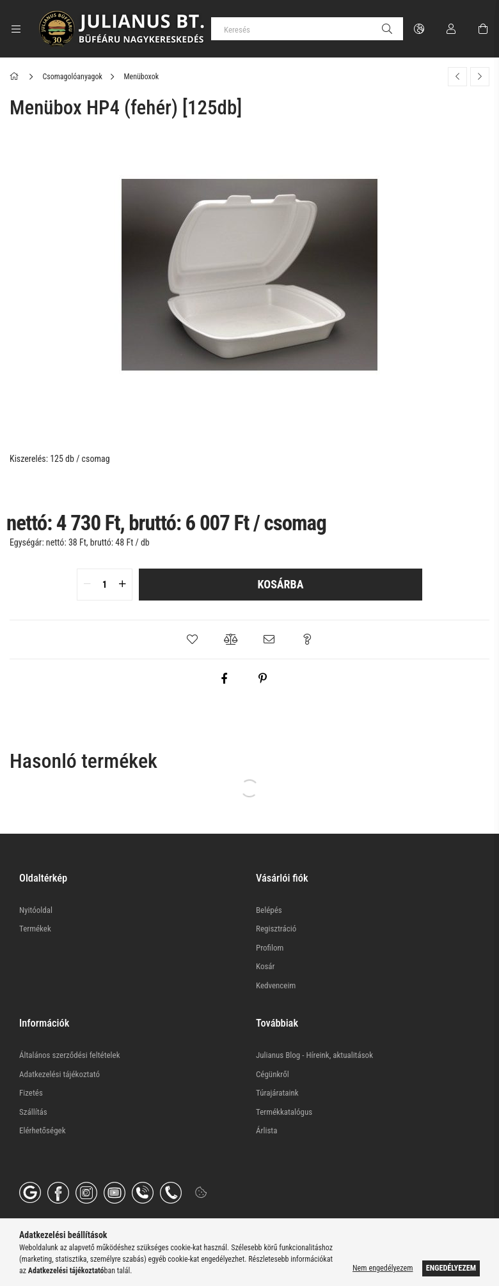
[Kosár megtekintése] (483, 28)
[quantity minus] (87, 584)
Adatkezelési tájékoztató (59, 1074)
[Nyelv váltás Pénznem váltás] (419, 28)
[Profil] (451, 28)
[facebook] (224, 678)
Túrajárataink (277, 1093)
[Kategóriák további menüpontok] (16, 28)
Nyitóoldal (35, 910)
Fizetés (31, 1093)
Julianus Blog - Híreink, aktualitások (314, 1055)
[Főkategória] (16, 76)
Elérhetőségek (42, 1130)
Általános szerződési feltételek (69, 1055)
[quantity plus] (122, 584)
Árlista (266, 1130)
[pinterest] (262, 678)
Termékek (35, 928)
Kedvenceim (276, 985)
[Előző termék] (457, 76)
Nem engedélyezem (382, 1268)
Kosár (265, 966)
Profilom (269, 948)
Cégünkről (272, 1074)
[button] (192, 639)
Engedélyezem (451, 1268)
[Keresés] (307, 28)
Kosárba (281, 584)
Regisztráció (276, 928)
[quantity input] (105, 584)
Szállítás (33, 1112)
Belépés (269, 910)
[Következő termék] (479, 76)
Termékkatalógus (284, 1112)
